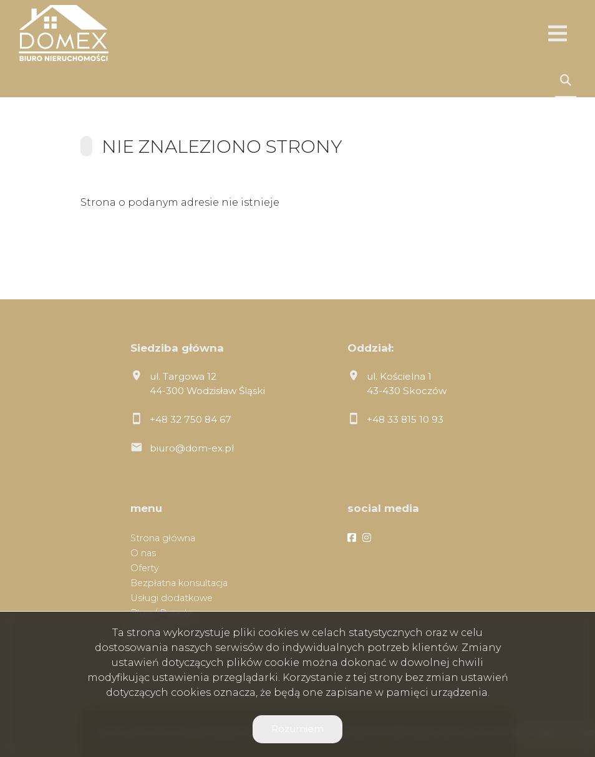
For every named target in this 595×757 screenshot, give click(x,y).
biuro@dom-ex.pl (192, 448)
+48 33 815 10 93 (405, 419)
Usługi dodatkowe (171, 598)
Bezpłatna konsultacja (179, 583)
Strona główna (162, 538)
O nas (143, 553)
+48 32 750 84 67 (190, 419)
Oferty (144, 568)
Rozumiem (297, 729)
